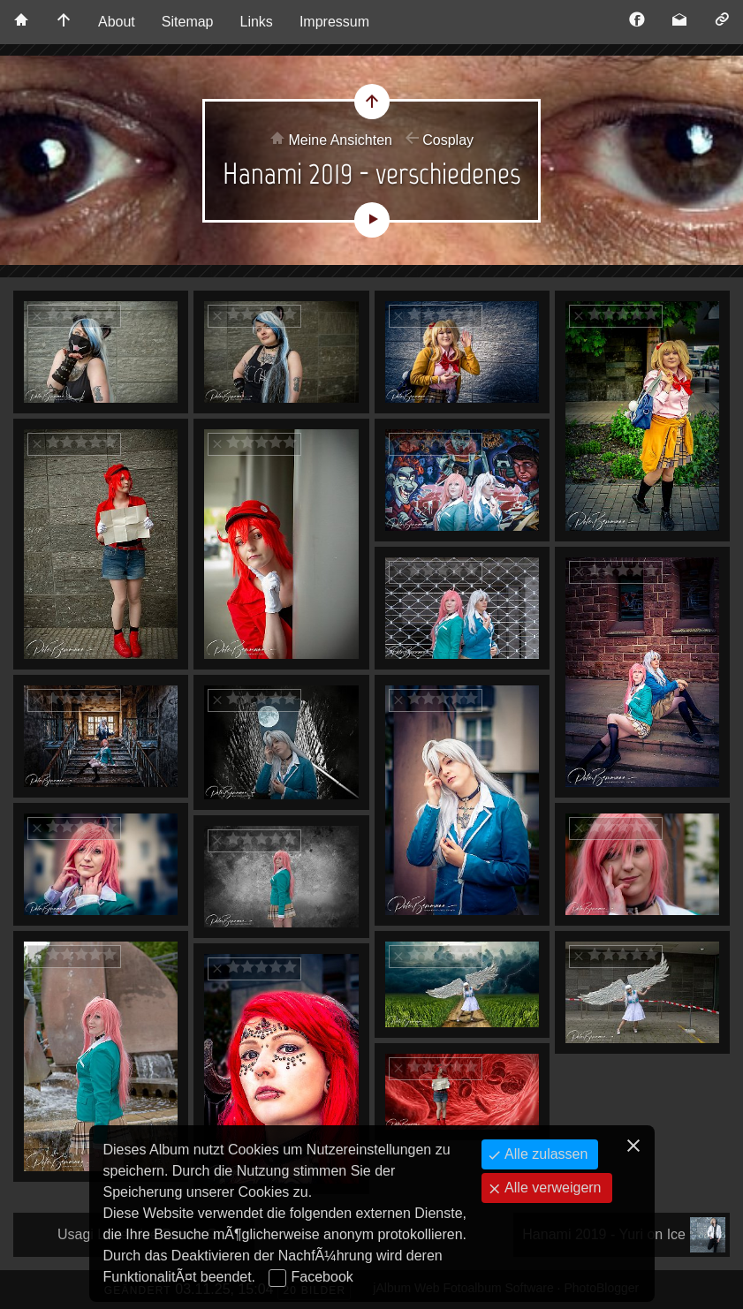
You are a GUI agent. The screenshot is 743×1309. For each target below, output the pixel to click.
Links (256, 21)
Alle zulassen (544, 1153)
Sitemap (188, 21)
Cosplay (448, 140)
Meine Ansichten (340, 140)
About (116, 21)
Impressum (334, 21)
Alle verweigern (551, 1187)
